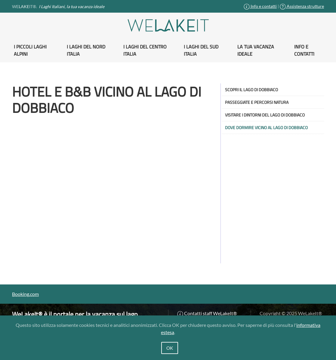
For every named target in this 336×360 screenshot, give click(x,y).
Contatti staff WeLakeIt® (207, 313)
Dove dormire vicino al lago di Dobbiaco (266, 127)
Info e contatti (260, 6)
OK (169, 348)
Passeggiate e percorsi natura (256, 102)
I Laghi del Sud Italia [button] (201, 50)
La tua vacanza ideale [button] (255, 50)
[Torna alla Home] (168, 25)
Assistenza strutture (302, 6)
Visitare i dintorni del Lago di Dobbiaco (265, 115)
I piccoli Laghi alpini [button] (30, 50)
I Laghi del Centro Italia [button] (145, 50)
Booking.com (25, 294)
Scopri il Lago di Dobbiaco (251, 89)
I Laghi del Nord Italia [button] (86, 50)
